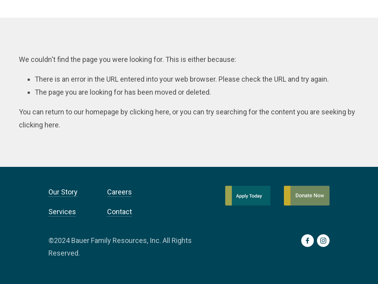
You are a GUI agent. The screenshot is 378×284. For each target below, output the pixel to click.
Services (62, 211)
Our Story (63, 192)
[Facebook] (307, 240)
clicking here (149, 112)
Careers (119, 192)
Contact (119, 211)
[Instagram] (323, 240)
